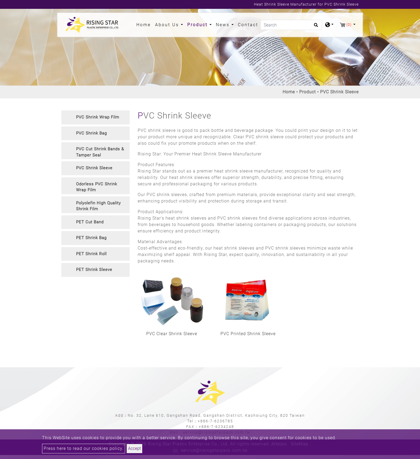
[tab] (95, 117)
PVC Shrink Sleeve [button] (94, 168)
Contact (248, 24)
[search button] (315, 27)
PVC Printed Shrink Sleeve (248, 333)
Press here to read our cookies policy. (83, 448)
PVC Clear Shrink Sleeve (171, 333)
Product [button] (198, 24)
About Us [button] (168, 24)
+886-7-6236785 (215, 421)
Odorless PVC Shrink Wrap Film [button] (96, 187)
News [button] (223, 24)
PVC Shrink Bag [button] (91, 133)
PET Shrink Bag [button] (91, 237)
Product (307, 91)
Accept (134, 448)
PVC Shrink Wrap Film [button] (97, 117)
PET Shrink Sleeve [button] (94, 269)
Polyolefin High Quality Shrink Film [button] (98, 206)
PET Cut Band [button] (90, 222)
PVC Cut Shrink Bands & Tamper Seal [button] (100, 152)
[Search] (291, 25)
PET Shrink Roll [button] (91, 253)
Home (144, 24)
